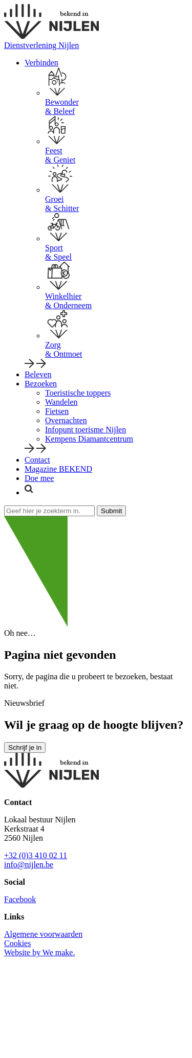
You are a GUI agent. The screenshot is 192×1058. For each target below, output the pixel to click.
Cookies (17, 943)
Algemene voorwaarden (43, 934)
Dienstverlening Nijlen (41, 45)
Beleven (38, 374)
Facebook (20, 899)
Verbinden (41, 62)
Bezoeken (41, 383)
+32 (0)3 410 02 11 (35, 855)
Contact (37, 459)
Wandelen (61, 402)
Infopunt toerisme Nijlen (85, 429)
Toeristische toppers (78, 392)
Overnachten (66, 420)
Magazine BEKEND (58, 469)
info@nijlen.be (28, 864)
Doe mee (39, 478)
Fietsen (57, 411)
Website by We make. (39, 952)
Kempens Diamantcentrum (89, 438)
